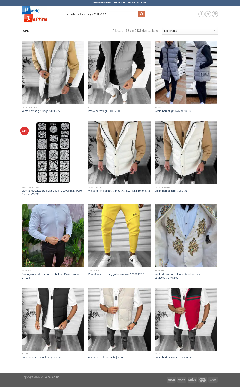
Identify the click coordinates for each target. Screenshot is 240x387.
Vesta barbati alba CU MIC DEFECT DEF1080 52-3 (119, 190)
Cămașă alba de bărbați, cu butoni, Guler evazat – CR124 (52, 276)
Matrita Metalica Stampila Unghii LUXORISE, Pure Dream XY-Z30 (52, 192)
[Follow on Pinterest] (215, 14)
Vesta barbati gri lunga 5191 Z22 (41, 111)
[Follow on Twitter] (208, 14)
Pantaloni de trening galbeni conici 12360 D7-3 (116, 274)
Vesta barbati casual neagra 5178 (42, 357)
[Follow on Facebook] (201, 14)
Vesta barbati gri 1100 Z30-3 (105, 111)
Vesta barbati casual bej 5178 (106, 357)
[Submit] (141, 14)
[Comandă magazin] (190, 31)
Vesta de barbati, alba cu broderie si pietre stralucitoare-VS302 (180, 276)
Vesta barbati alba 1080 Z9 (171, 190)
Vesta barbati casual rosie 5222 (173, 357)
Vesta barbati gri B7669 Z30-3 (172, 111)
